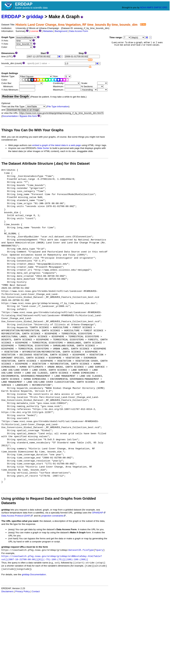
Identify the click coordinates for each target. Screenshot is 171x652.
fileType (87, 550)
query (99, 550)
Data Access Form (78, 31)
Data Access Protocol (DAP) (17, 515)
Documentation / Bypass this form (19, 116)
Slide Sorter (43, 148)
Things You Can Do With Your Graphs (32, 130)
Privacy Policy (22, 591)
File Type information (58, 106)
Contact (36, 591)
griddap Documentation (34, 574)
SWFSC (158, 7)
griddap (34, 16)
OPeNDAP (99, 512)
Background (61, 31)
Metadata (48, 31)
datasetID (74, 550)
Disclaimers (7, 591)
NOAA (143, 7)
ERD (164, 7)
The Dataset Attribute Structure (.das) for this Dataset (45, 163)
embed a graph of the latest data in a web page (56, 145)
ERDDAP (11, 16)
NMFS (150, 7)
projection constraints (53, 515)
